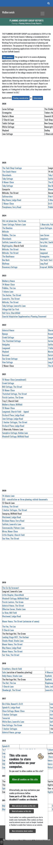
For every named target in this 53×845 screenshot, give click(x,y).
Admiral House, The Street (13, 605)
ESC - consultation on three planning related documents (25, 499)
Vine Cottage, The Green (12, 725)
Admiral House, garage (11, 732)
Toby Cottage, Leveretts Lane (14, 305)
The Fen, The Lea (9, 626)
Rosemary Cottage (9, 267)
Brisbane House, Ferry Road (13, 520)
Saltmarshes (7, 196)
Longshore (44, 238)
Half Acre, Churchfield (11, 313)
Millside (5, 231)
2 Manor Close (8, 203)
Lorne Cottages (46, 228)
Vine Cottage (12, 362)
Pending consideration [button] (20, 98)
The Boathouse (8, 256)
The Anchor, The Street (11, 295)
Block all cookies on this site (21, 811)
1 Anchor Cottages (9, 714)
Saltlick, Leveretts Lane (11, 242)
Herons (43, 249)
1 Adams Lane (7, 291)
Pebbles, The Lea (9, 235)
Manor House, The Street (12, 644)
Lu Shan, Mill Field (9, 612)
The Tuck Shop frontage (12, 168)
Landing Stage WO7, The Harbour (15, 637)
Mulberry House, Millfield (12, 404)
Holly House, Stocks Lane (12, 675)
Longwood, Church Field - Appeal (15, 411)
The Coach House (9, 171)
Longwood (44, 253)
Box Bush (6, 260)
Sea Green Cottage (9, 358)
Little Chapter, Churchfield (13, 595)
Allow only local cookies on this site (23, 806)
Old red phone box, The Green (14, 221)
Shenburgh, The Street (11, 690)
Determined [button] (38, 98)
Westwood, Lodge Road (11, 517)
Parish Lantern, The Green (12, 397)
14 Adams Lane (8, 495)
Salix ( (4, 672)
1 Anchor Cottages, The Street (14, 510)
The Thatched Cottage (11, 341)
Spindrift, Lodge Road (11, 707)
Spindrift (6, 746)
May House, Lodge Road (11, 200)
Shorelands (6, 175)
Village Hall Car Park (10, 309)
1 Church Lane (7, 686)
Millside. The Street (10, 253)
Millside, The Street (10, 249)
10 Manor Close (8, 390)
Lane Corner (44, 235)
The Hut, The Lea (9, 683)
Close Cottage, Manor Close (13, 711)
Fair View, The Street (10, 655)
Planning (14, 23)
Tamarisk (6, 718)
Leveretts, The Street (11, 298)
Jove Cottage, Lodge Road (12, 418)
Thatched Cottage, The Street (14, 393)
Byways (5, 333)
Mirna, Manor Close (10, 531)
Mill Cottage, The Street (12, 386)
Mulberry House (8, 281)
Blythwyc (5, 263)
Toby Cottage (7, 178)
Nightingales (7, 245)
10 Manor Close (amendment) (14, 379)
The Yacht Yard (46, 260)
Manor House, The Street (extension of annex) (20, 621)
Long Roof (44, 263)
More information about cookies (22, 831)
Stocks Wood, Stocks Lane (12, 640)
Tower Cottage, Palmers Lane (14, 224)
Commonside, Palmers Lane (13, 527)
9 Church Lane (8, 630)
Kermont (5, 355)
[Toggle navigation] (42, 14)
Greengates (44, 256)
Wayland (5, 351)
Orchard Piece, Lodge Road (13, 415)
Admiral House (8, 330)
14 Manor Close (8, 284)
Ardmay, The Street (10, 506)
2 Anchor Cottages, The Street (14, 422)
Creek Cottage (8, 337)
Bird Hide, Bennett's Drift (12, 704)
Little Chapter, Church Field (13, 535)
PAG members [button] (8, 57)
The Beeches (7, 228)
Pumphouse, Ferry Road (11, 207)
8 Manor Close (8, 182)
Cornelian (43, 245)
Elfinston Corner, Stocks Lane (14, 609)
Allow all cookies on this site (25, 779)
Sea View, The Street (10, 538)
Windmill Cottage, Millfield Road (15, 436)
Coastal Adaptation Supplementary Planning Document (24, 316)
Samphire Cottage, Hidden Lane (15, 433)
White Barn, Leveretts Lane (13, 721)
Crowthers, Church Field (12, 668)
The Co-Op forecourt (10, 587)
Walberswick (8, 12)
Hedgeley (6, 344)
